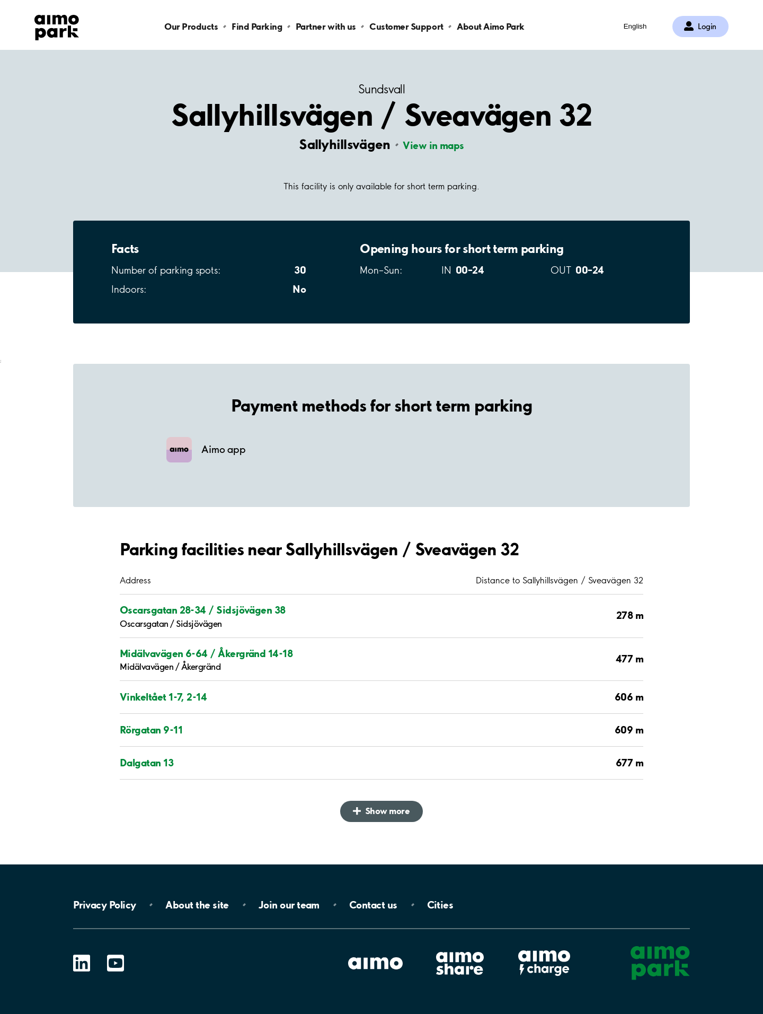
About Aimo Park (491, 26)
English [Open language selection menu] (635, 26)
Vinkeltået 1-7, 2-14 (163, 696)
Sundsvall (381, 89)
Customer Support (406, 26)
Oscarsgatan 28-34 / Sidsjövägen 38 (203, 610)
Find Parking (257, 26)
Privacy (104, 904)
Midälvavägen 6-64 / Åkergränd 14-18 (206, 653)
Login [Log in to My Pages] (707, 26)
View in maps (433, 145)
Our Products (191, 26)
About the (196, 904)
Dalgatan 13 (146, 762)
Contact (373, 904)
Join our (289, 904)
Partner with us (326, 26)
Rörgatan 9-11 (151, 729)
